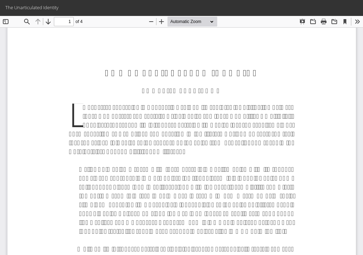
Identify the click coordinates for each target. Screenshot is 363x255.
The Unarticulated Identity (31, 7)
